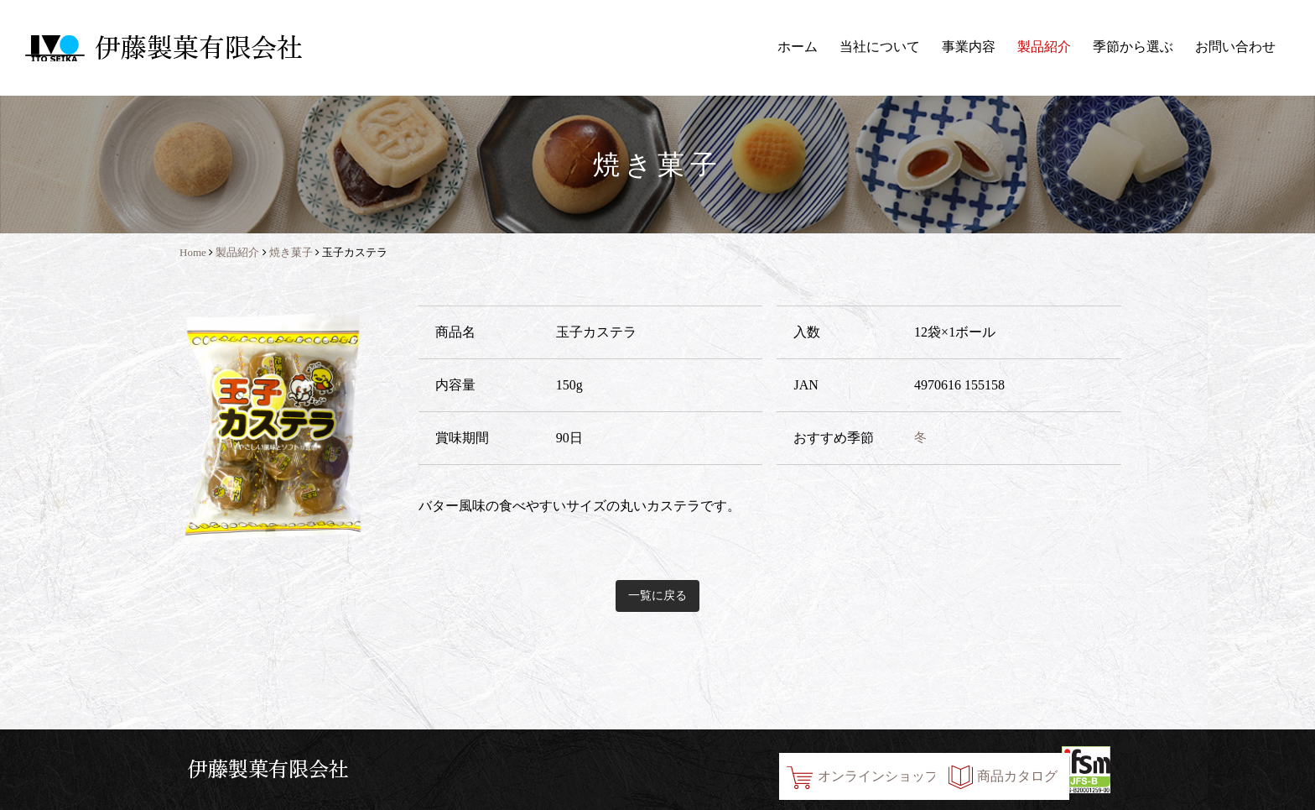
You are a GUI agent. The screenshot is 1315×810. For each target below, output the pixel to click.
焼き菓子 (291, 252)
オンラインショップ (744, 769)
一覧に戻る (657, 595)
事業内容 (968, 46)
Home (192, 252)
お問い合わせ (1235, 46)
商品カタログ (960, 769)
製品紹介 (1044, 46)
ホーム (797, 46)
